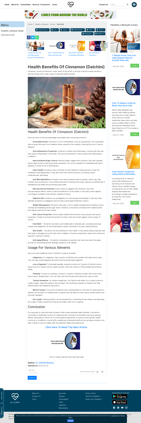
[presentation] (27, 44)
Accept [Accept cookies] (70, 420)
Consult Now (25, 5)
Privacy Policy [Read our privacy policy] (90, 393)
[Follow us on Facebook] (114, 407)
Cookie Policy (115, 415)
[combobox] (117, 4)
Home (7, 5)
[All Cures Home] (15, 398)
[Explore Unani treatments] (68, 402)
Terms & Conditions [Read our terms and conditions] (92, 396)
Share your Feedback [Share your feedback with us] (93, 399)
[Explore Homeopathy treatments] (68, 399)
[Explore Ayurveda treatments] (68, 393)
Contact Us (103, 5)
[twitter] (33, 37)
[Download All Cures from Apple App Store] (121, 402)
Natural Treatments (41, 5)
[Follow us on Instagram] (126, 407)
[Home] (70, 5)
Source (32, 378)
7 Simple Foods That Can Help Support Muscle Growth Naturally (36, 55)
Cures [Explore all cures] (34, 399)
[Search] (127, 4)
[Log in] (134, 4)
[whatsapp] (37, 37)
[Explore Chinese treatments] (68, 396)
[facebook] (29, 37)
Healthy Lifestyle (41, 24)
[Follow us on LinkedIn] (118, 407)
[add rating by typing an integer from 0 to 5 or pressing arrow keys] (33, 372)
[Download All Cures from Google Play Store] (121, 396)
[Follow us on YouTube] (122, 407)
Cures (54, 5)
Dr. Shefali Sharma (45, 363)
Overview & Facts (7, 35)
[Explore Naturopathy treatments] (68, 408)
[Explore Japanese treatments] (68, 405)
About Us (15, 5)
